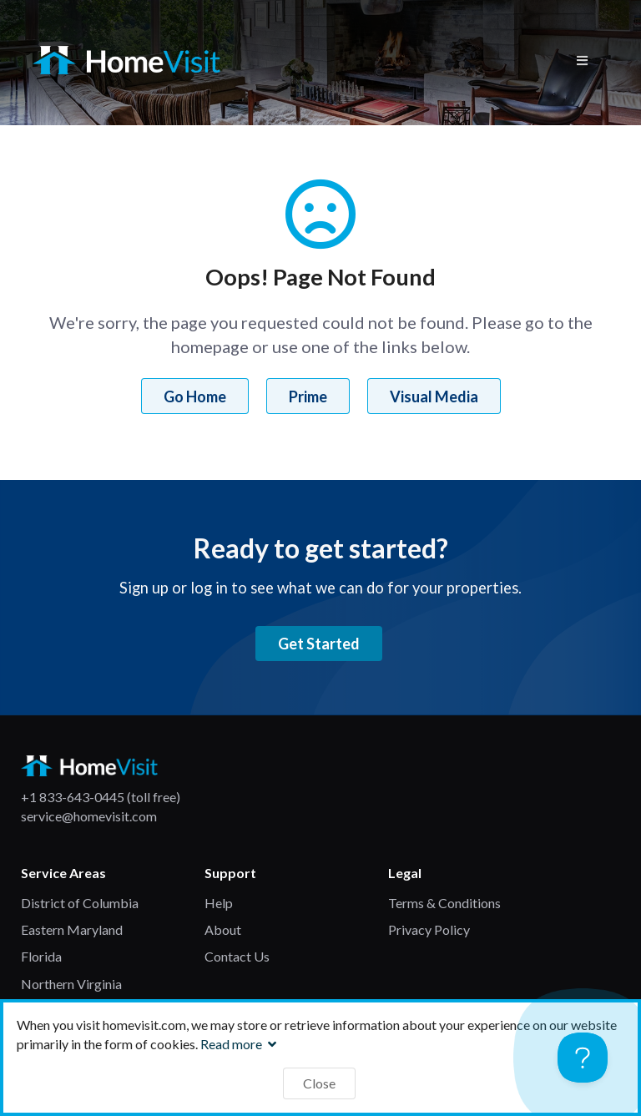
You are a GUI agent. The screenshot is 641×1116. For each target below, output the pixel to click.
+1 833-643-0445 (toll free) (100, 797)
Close (319, 1083)
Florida (41, 956)
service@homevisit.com (89, 816)
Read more (240, 1044)
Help (218, 903)
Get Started (319, 643)
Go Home (195, 396)
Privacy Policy (429, 929)
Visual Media (434, 396)
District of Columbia (80, 903)
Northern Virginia (71, 984)
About (222, 929)
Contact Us (237, 956)
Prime (308, 396)
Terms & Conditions (444, 903)
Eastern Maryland (72, 929)
